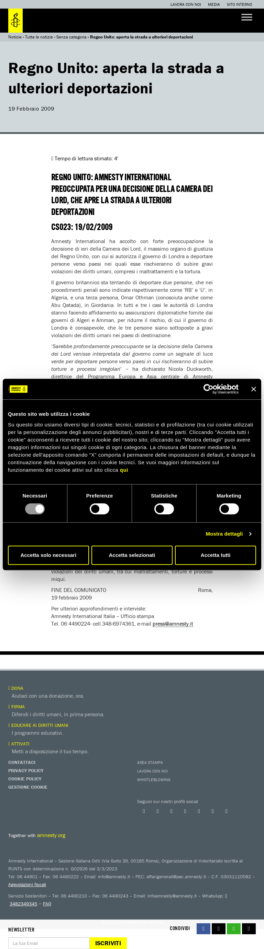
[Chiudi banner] (253, 389)
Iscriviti (108, 943)
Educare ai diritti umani (38, 725)
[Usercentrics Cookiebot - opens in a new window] (208, 389)
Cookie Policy (24, 779)
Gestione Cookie (27, 787)
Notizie (15, 37)
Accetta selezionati (132, 555)
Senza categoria (71, 37)
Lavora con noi (185, 4)
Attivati (19, 744)
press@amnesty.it (173, 623)
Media (214, 4)
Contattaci (21, 762)
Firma (16, 707)
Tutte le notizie (39, 37)
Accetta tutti (216, 555)
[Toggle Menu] (246, 17)
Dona (15, 688)
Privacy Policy (25, 770)
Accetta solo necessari (49, 555)
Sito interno (239, 4)
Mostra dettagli (224, 534)
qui (124, 470)
